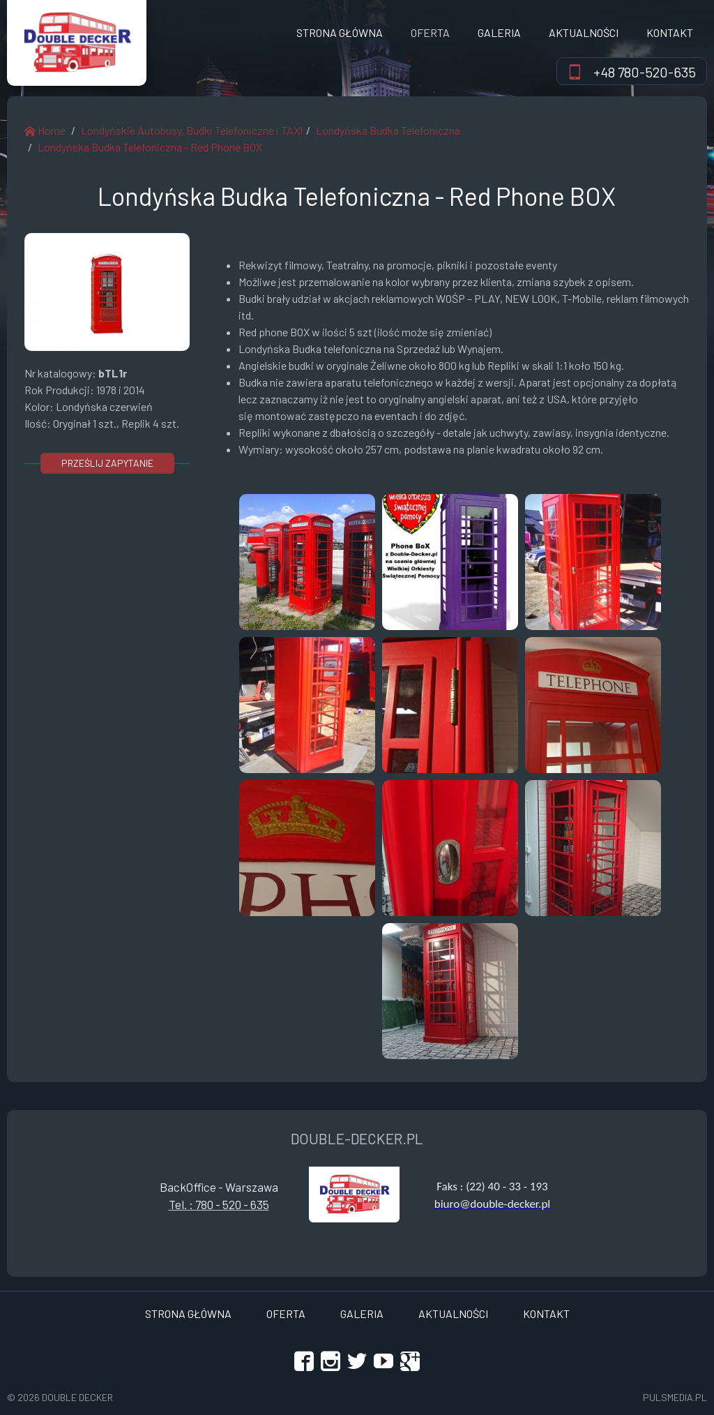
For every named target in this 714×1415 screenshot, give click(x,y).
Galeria (499, 32)
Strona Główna (339, 32)
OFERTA (430, 32)
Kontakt (669, 32)
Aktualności (583, 32)
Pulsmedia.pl (675, 1397)
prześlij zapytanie (107, 463)
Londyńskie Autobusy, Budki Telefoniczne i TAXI (192, 130)
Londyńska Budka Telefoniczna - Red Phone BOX (150, 147)
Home (45, 130)
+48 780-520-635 (644, 71)
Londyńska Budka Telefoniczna (388, 130)
